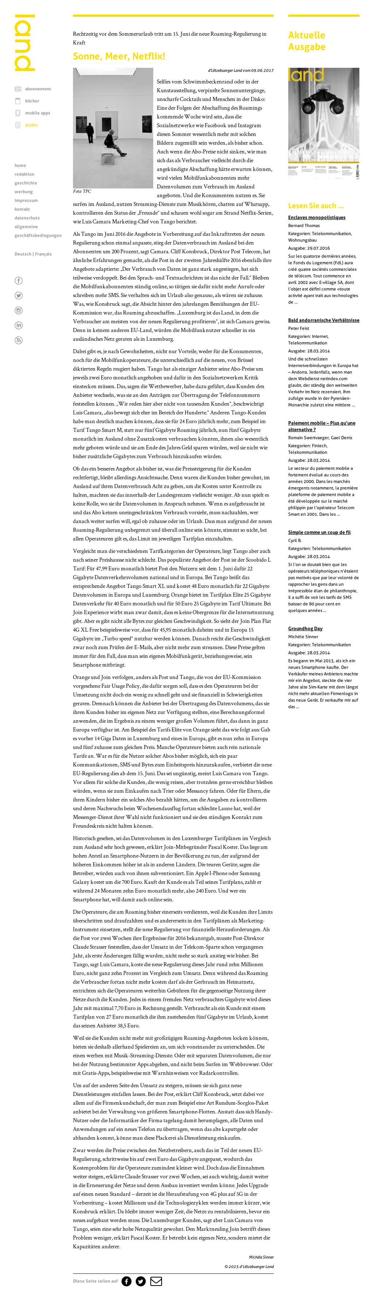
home (20, 165)
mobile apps (37, 113)
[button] (155, 1281)
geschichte (26, 183)
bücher (32, 101)
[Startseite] (25, 69)
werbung (24, 191)
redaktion (24, 174)
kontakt (22, 209)
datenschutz (27, 218)
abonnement (38, 88)
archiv (31, 125)
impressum (26, 200)
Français (43, 254)
